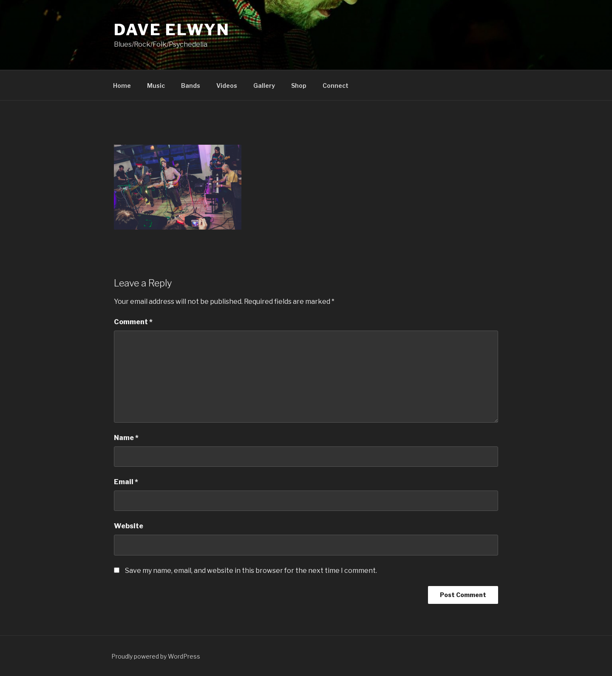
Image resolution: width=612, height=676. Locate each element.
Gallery (264, 85)
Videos (226, 85)
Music (156, 85)
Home (122, 85)
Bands (190, 85)
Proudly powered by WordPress (155, 656)
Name (126, 438)
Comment (133, 322)
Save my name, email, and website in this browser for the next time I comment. (251, 571)
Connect (335, 85)
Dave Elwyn (172, 29)
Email (126, 482)
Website (128, 526)
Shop (298, 85)
